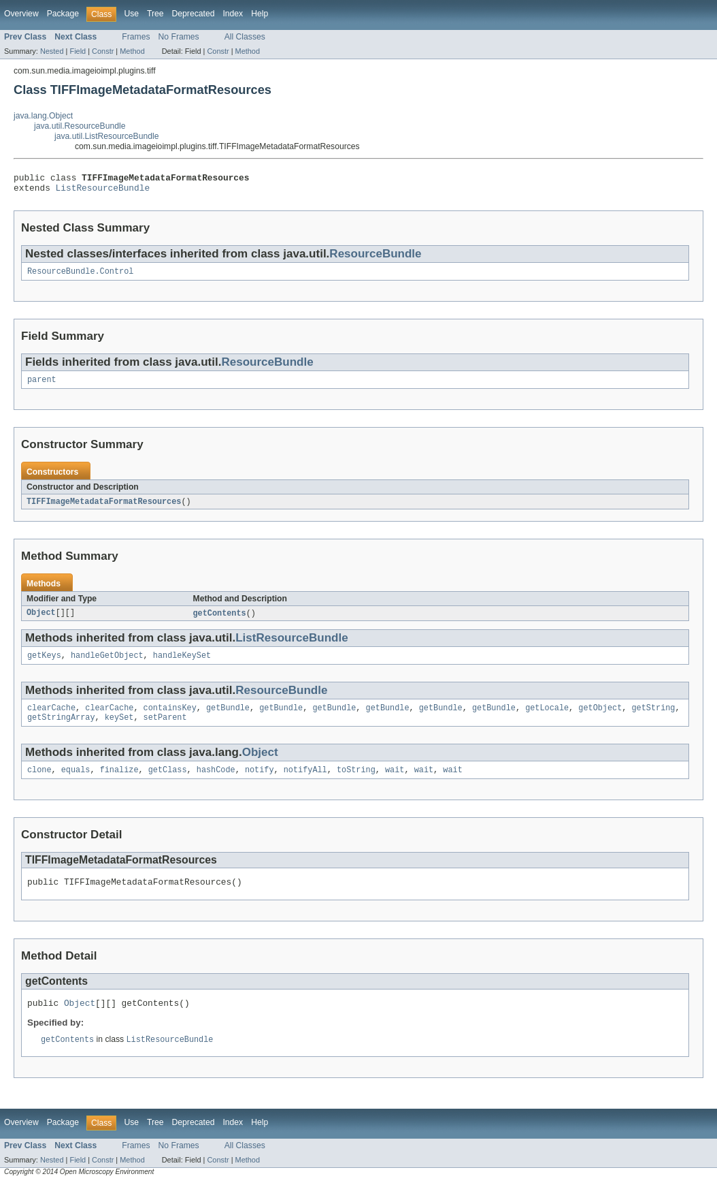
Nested (52, 51)
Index (232, 13)
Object (41, 621)
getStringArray (61, 729)
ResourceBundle (375, 257)
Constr (103, 51)
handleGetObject (107, 664)
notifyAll (305, 783)
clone (39, 783)
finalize (119, 783)
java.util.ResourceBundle (79, 126)
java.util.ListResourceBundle (106, 136)
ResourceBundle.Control (80, 276)
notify (259, 783)
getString (653, 718)
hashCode (216, 783)
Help (259, 13)
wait (394, 783)
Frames (136, 37)
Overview (21, 13)
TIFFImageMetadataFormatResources (104, 508)
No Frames (179, 37)
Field (77, 51)
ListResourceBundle (103, 191)
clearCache (51, 718)
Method (132, 51)
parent (41, 386)
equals (75, 783)
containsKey (170, 718)
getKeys (44, 664)
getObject (600, 718)
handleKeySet (182, 664)
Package (63, 13)
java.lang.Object (43, 116)
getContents (219, 621)
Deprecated (193, 13)
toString (356, 783)
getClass (167, 783)
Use (131, 13)
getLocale (547, 718)
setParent (165, 729)
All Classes (244, 37)
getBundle (228, 718)
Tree (155, 13)
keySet (119, 729)
